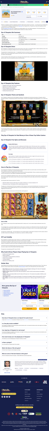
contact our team (33, 426)
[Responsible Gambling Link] (28, 398)
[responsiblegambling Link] (12, 414)
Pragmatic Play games (8, 28)
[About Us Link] (26, 392)
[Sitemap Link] (38, 400)
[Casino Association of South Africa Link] (24, 414)
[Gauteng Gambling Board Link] (16, 414)
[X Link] (7, 397)
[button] (1, 1)
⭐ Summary (6, 21)
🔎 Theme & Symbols (30, 21)
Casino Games (5, 7)
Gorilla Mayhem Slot (7, 294)
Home (2, 7)
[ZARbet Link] (8, 5)
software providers (22, 266)
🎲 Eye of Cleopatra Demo (14, 21)
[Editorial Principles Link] (27, 394)
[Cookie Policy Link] (39, 398)
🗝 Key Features (22, 21)
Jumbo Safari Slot (7, 291)
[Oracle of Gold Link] (29, 292)
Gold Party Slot (6, 295)
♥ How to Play (37, 21)
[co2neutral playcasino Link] (31, 414)
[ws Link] (8, 372)
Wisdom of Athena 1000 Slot (8, 293)
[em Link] (9, 372)
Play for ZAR (29, 308)
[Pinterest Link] (9, 397)
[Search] (48, 2)
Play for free (29, 306)
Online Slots (10, 7)
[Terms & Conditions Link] (40, 394)
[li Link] (5, 372)
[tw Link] (6, 372)
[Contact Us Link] (26, 400)
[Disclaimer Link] (38, 392)
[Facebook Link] (2, 397)
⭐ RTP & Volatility (44, 21)
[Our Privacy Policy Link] (39, 396)
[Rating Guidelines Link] (27, 396)
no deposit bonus (9, 319)
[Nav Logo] (24, 2)
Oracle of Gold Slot (7, 290)
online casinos (26, 319)
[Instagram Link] (5, 397)
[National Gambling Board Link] (20, 414)
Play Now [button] (24, 71)
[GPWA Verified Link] (38, 414)
